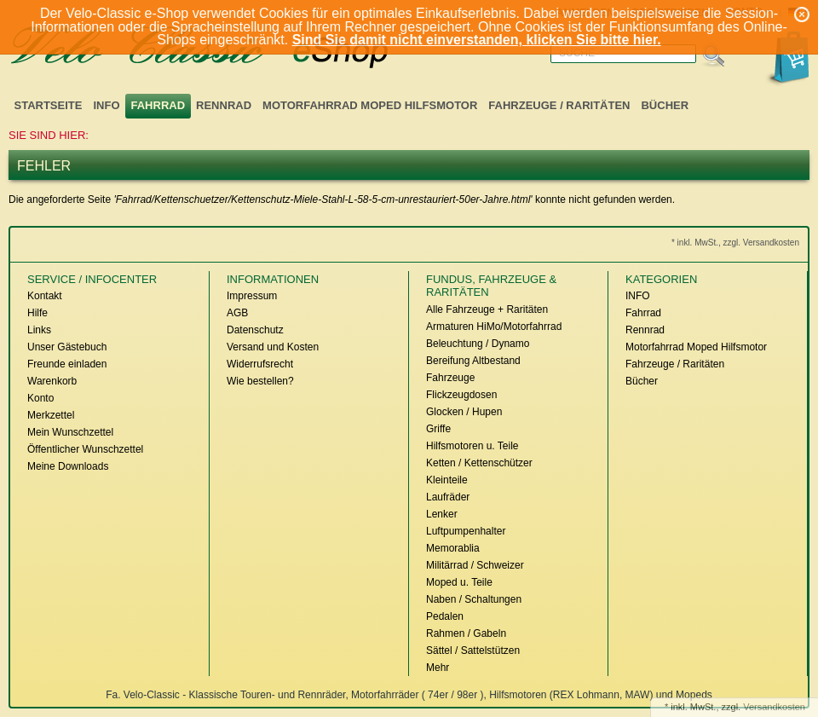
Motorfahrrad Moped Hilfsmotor (369, 105)
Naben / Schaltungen (473, 599)
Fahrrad (158, 105)
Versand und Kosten (273, 347)
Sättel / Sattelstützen (473, 650)
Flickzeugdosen (461, 395)
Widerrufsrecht (260, 364)
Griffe (438, 429)
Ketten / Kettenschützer (479, 463)
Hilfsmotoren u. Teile (472, 446)
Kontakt (44, 296)
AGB (237, 313)
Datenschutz (255, 330)
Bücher (664, 105)
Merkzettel (50, 415)
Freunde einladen (67, 364)
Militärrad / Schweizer (475, 565)
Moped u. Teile (459, 582)
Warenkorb (52, 381)
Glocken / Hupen (464, 412)
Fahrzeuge (450, 378)
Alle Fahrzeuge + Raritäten (487, 309)
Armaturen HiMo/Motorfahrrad (494, 326)
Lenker (442, 514)
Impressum (252, 296)
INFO (106, 105)
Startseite (48, 105)
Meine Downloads (67, 466)
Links (39, 330)
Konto (40, 398)
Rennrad (223, 105)
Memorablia (453, 548)
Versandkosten (774, 707)
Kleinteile (447, 480)
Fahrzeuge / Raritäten (559, 105)
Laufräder (447, 497)
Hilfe (37, 313)
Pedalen (445, 616)
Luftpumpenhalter (465, 531)
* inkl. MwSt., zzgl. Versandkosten (735, 242)
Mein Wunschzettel (70, 432)
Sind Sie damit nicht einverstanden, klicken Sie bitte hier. (476, 39)
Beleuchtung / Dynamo (477, 344)
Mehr (437, 668)
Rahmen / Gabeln (466, 633)
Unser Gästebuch (67, 347)
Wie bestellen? (260, 381)
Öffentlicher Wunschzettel (85, 449)
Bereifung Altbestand (473, 361)
